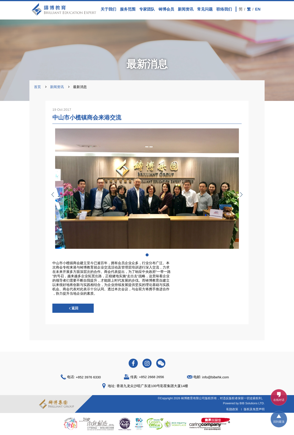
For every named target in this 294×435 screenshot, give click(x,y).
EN (257, 9)
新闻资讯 (57, 87)
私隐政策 (232, 409)
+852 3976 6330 (88, 377)
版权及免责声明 (254, 409)
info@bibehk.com (215, 377)
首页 (37, 87)
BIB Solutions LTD (252, 403)
